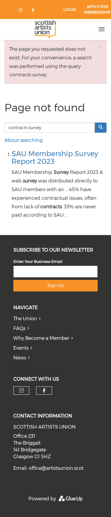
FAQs (19, 328)
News (19, 358)
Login (69, 9)
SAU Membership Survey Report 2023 (55, 157)
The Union (25, 318)
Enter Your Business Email (37, 261)
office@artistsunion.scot (56, 468)
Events (20, 348)
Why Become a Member (41, 338)
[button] (100, 48)
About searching (23, 140)
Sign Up (55, 285)
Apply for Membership (97, 9)
